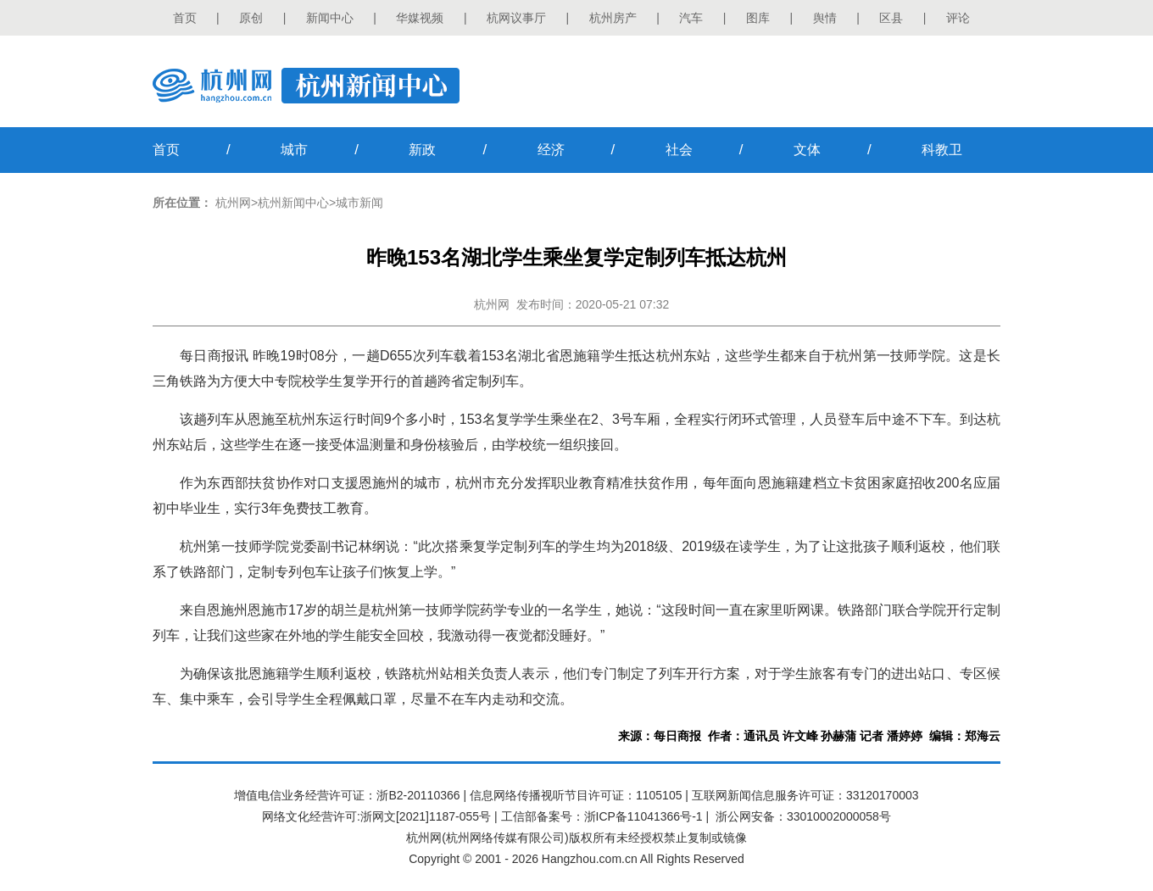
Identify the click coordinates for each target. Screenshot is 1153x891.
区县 (891, 18)
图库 (758, 18)
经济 (551, 149)
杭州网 (233, 202)
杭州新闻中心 (293, 202)
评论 (958, 18)
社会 (679, 149)
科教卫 (942, 149)
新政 (422, 149)
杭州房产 (613, 18)
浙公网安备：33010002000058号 (803, 816)
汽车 (691, 18)
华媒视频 (419, 18)
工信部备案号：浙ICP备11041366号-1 (602, 816)
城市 (294, 149)
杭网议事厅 (516, 18)
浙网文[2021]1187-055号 (425, 816)
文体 (807, 149)
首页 (185, 18)
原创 (251, 18)
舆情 (825, 18)
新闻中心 (330, 18)
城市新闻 (359, 202)
